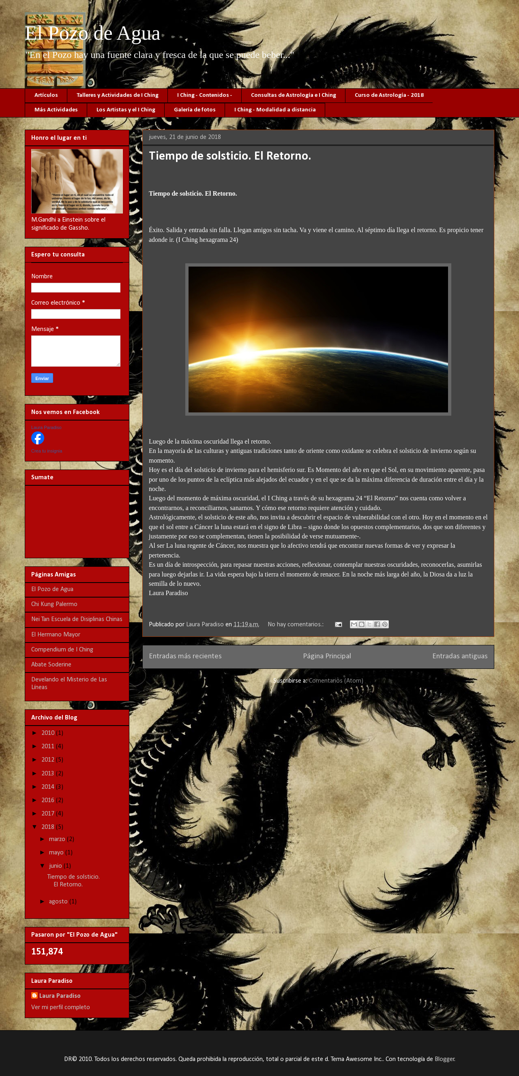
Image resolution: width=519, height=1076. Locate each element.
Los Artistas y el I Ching (126, 110)
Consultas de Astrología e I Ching (293, 95)
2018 (48, 827)
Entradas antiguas (460, 656)
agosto (59, 902)
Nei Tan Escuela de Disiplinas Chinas (76, 619)
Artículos (46, 95)
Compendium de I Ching (62, 650)
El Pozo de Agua (93, 32)
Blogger (445, 1059)
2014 (48, 787)
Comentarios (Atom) (336, 681)
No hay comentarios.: (296, 624)
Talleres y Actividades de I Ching (118, 95)
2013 (48, 774)
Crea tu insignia (46, 450)
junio (56, 866)
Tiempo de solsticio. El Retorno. (230, 156)
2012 (48, 760)
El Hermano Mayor (55, 635)
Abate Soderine (51, 665)
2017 (48, 814)
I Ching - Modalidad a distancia (275, 110)
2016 (48, 800)
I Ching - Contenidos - (204, 95)
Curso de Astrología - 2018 (389, 95)
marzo (58, 839)
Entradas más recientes (185, 656)
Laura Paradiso (46, 427)
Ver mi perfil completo (60, 1007)
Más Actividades (56, 110)
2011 (48, 746)
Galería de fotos (195, 110)
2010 (48, 733)
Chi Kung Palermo (54, 604)
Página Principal (327, 656)
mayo (57, 853)
